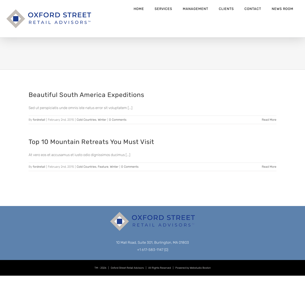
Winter (102, 120)
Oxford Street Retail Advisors (127, 267)
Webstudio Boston (200, 267)
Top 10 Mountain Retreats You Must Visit (91, 142)
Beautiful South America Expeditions (86, 95)
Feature (103, 167)
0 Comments (117, 120)
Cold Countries (86, 120)
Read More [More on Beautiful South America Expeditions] (269, 120)
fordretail (39, 120)
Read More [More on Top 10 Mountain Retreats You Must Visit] (269, 167)
